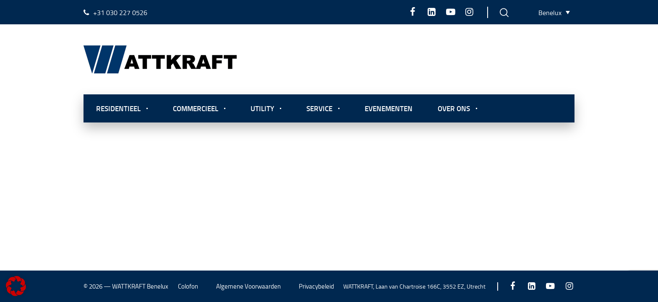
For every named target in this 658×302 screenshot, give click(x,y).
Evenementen (389, 108)
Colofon (188, 286)
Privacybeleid (316, 286)
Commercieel (195, 108)
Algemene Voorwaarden (248, 286)
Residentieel (118, 108)
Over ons (454, 108)
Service (319, 108)
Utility (262, 108)
